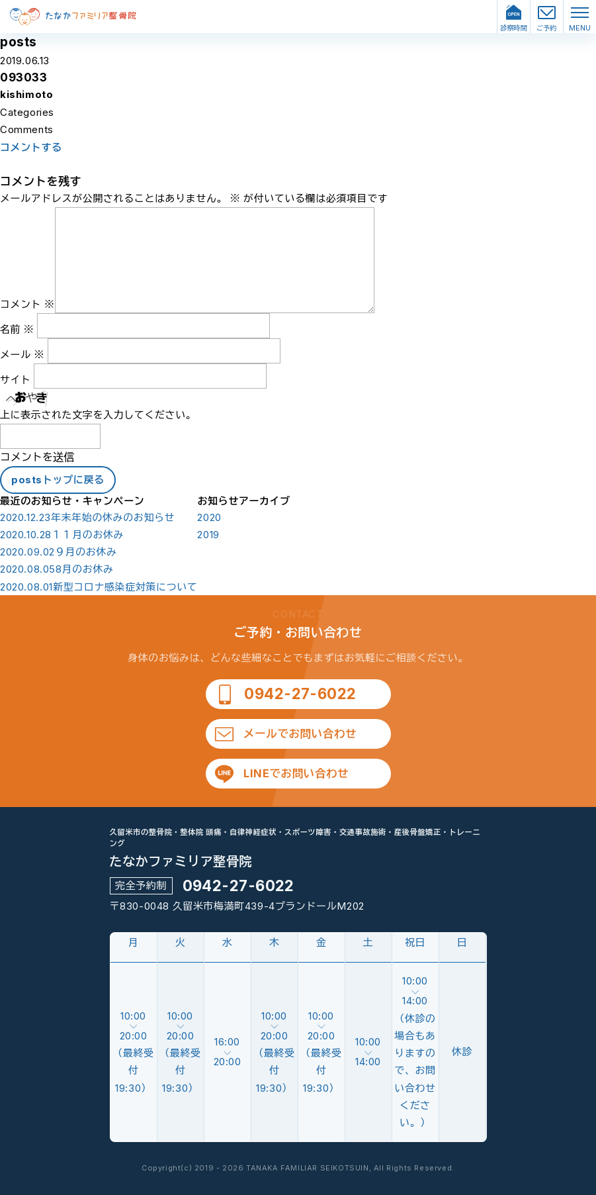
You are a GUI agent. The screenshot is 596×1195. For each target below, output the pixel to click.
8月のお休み (57, 569)
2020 (209, 518)
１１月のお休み (62, 535)
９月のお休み (58, 552)
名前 (17, 329)
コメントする (31, 148)
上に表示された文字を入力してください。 (98, 414)
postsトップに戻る (58, 479)
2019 (208, 535)
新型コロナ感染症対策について (98, 587)
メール (22, 354)
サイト (15, 379)
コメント (27, 304)
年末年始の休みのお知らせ (87, 518)
